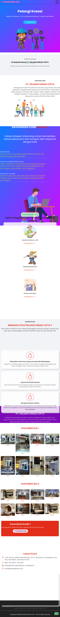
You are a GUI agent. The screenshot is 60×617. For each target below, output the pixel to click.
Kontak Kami (30, 22)
